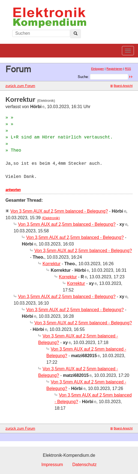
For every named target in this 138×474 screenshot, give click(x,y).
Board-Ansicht (121, 86)
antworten (13, 189)
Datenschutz (84, 464)
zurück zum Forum (20, 85)
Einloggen (97, 69)
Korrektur (52, 263)
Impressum (52, 464)
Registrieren (114, 69)
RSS (128, 69)
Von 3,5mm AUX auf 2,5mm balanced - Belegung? (59, 211)
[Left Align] (75, 33)
